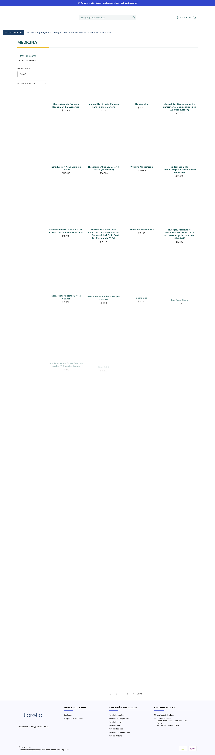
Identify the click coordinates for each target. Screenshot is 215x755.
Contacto (68, 715)
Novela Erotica (115, 725)
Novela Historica (116, 729)
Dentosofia (141, 104)
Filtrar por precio (31, 84)
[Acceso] (184, 17)
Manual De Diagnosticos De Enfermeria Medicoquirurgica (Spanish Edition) (179, 107)
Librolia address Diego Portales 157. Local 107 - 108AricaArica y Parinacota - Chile (170, 721)
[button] (13, 32)
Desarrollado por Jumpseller (57, 750)
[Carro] (194, 17)
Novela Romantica (117, 715)
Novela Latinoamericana (119, 732)
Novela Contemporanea (119, 718)
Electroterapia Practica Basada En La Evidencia (65, 105)
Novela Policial (115, 722)
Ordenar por (23, 69)
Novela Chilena (115, 736)
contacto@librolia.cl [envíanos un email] (164, 715)
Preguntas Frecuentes (73, 718)
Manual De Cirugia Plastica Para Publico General (104, 105)
